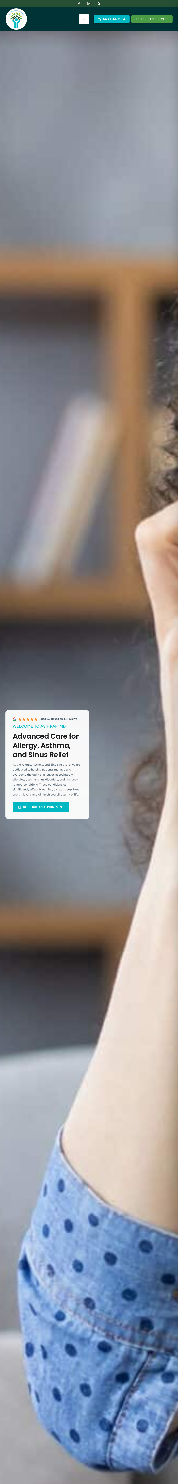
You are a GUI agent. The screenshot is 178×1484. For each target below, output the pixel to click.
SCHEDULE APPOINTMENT (152, 19)
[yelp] (99, 3)
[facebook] (79, 3)
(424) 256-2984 (114, 19)
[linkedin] (89, 3)
